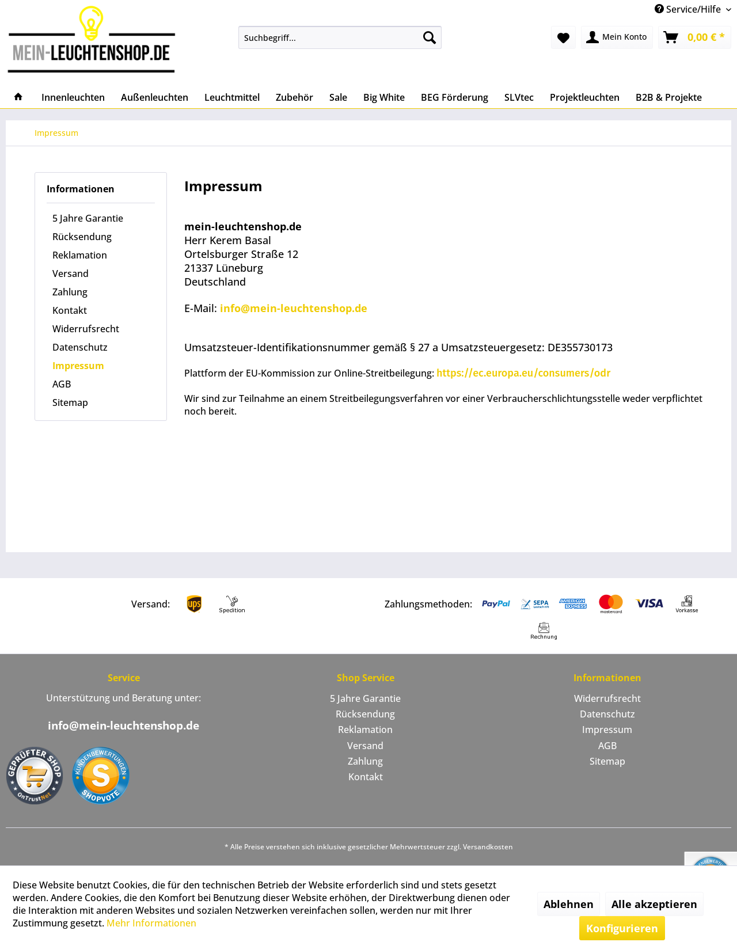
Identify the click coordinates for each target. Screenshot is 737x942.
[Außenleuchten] (154, 97)
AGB (61, 384)
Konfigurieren (622, 928)
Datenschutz (80, 347)
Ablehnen (569, 904)
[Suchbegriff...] (340, 37)
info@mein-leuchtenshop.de (293, 308)
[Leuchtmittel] (232, 97)
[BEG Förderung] (454, 97)
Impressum (78, 365)
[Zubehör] (294, 97)
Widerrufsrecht (85, 328)
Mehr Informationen (151, 923)
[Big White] (384, 97)
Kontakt (69, 310)
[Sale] (338, 97)
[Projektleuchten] (585, 97)
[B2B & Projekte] (669, 97)
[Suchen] (429, 37)
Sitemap (70, 402)
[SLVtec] (519, 97)
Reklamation (79, 255)
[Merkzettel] (563, 37)
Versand (70, 273)
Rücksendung (82, 236)
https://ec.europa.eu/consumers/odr (523, 373)
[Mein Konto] (617, 37)
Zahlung (70, 292)
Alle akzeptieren (654, 904)
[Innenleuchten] (73, 97)
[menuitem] (340, 37)
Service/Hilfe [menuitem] (689, 9)
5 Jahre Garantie (87, 218)
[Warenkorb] (694, 37)
